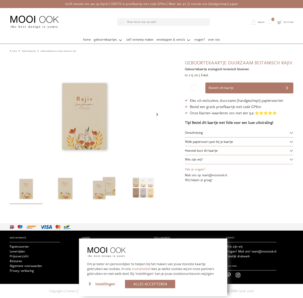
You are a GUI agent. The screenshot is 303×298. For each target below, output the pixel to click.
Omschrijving (194, 127)
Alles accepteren (150, 284)
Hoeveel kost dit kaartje (201, 145)
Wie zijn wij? (194, 154)
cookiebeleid (141, 269)
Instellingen (105, 284)
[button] (258, 22)
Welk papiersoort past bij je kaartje (209, 136)
